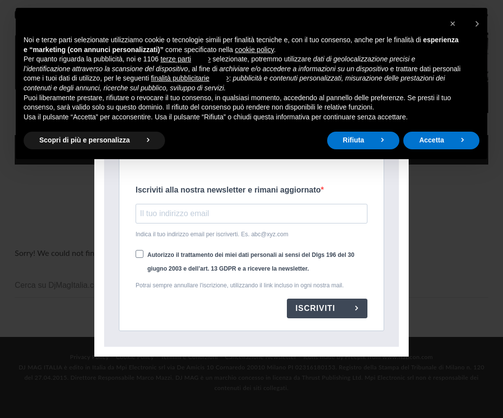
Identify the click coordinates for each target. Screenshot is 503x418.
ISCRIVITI (317, 308)
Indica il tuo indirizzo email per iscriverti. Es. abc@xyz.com (212, 234)
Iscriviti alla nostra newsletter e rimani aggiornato (228, 190)
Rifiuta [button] (353, 140)
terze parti (176, 59)
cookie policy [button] (254, 50)
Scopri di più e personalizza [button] (84, 140)
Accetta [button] (431, 140)
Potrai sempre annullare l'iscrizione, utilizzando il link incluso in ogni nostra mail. (240, 285)
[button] (464, 23)
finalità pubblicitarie (180, 78)
